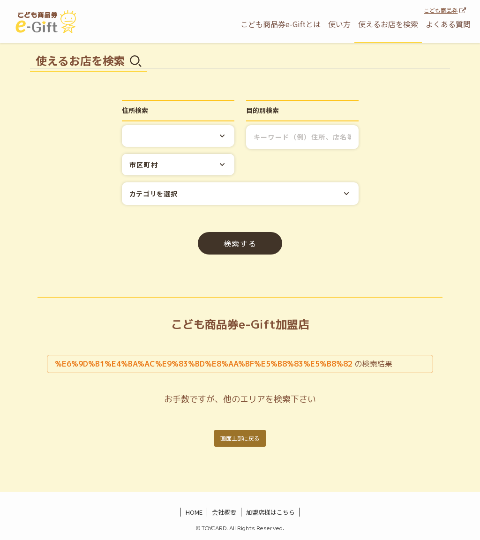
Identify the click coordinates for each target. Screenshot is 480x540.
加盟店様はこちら (270, 512)
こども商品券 (441, 10)
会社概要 (224, 512)
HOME (194, 512)
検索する (240, 243)
